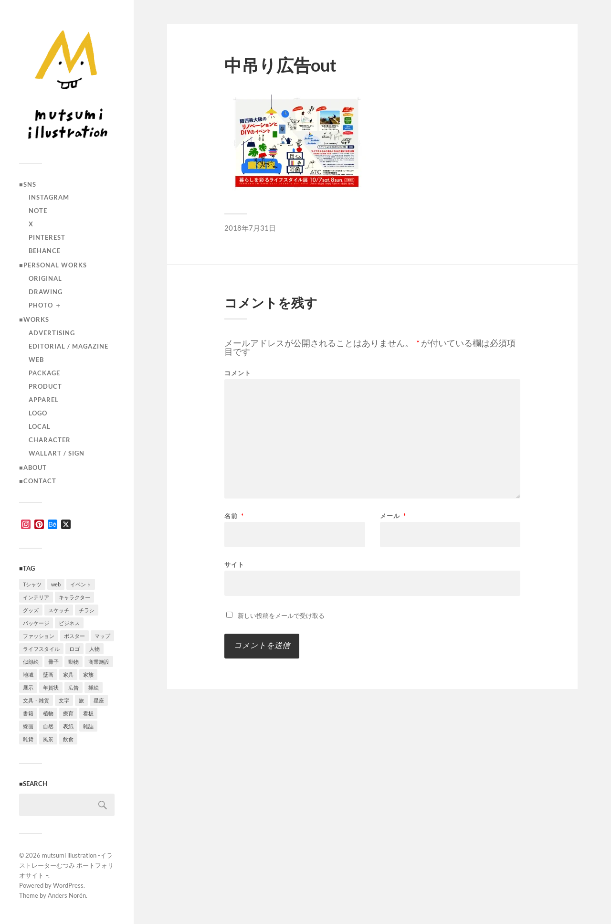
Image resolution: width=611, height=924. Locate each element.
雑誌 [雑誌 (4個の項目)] (88, 726)
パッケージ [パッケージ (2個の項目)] (36, 623)
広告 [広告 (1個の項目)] (73, 687)
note (38, 210)
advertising (52, 333)
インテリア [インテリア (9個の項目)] (36, 597)
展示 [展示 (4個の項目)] (28, 687)
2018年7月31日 (250, 227)
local (40, 426)
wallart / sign (56, 453)
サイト (234, 564)
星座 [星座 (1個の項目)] (99, 700)
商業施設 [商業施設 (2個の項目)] (98, 661)
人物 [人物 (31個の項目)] (94, 649)
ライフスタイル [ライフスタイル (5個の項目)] (41, 649)
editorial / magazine (68, 346)
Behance (45, 251)
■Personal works (53, 265)
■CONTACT (37, 481)
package (44, 373)
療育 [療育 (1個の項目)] (68, 713)
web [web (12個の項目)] (56, 584)
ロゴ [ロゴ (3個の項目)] (74, 649)
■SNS (27, 184)
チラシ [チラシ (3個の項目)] (87, 610)
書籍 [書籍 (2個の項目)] (28, 713)
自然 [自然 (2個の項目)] (48, 726)
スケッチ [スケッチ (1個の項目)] (58, 610)
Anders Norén (67, 895)
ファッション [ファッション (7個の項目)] (38, 636)
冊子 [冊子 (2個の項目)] (53, 661)
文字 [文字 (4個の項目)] (64, 700)
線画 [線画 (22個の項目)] (28, 726)
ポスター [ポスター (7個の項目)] (74, 636)
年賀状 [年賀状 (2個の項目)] (51, 687)
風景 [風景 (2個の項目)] (48, 739)
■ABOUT (33, 467)
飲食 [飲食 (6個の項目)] (68, 739)
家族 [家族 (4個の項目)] (88, 674)
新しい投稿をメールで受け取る (281, 615)
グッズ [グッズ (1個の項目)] (31, 610)
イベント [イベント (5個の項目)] (80, 584)
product (45, 386)
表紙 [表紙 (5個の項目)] (68, 726)
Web (36, 359)
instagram (49, 197)
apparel (44, 400)
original (45, 278)
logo (38, 413)
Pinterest (47, 237)
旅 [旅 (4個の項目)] (81, 700)
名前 (234, 516)
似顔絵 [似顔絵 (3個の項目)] (31, 661)
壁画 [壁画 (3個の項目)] (48, 674)
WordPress (68, 885)
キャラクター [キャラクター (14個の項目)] (74, 597)
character (50, 440)
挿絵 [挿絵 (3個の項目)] (93, 687)
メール (393, 516)
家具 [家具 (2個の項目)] (68, 674)
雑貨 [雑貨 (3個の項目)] (28, 739)
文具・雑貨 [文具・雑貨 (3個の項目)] (36, 700)
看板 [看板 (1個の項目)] (88, 713)
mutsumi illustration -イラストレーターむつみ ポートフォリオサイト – (66, 865)
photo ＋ (45, 305)
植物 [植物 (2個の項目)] (48, 713)
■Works (34, 319)
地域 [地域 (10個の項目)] (28, 674)
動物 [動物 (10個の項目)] (73, 661)
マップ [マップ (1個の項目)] (102, 636)
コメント (237, 373)
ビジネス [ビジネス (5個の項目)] (69, 623)
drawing (46, 292)
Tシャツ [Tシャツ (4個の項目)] (32, 584)
